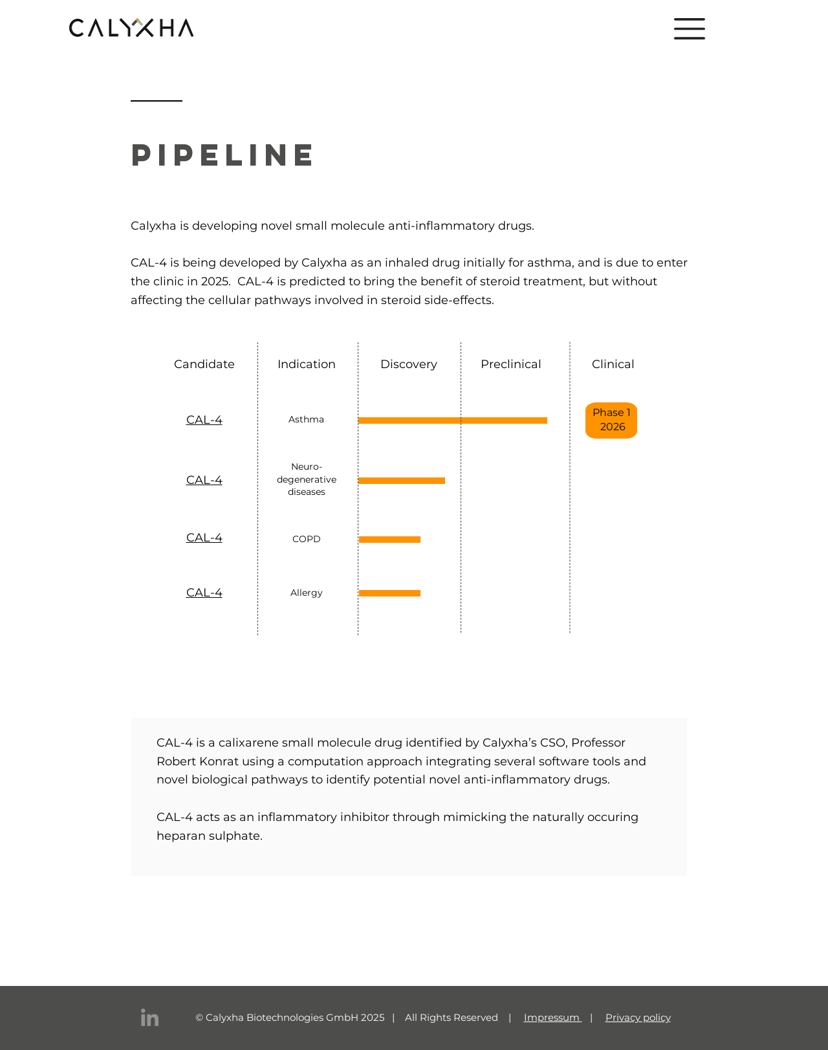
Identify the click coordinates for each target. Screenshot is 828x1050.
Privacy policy (638, 1017)
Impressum (553, 1017)
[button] (689, 28)
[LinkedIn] (149, 1017)
